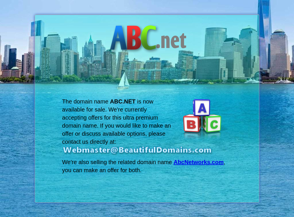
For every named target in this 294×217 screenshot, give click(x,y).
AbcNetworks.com (198, 162)
